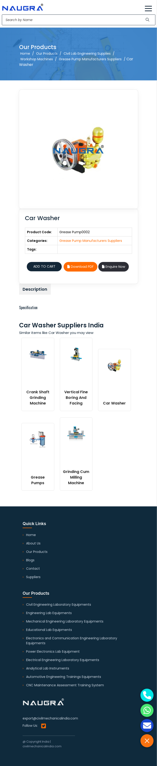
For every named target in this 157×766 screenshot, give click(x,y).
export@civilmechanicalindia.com (50, 718)
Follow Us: (34, 726)
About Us (33, 543)
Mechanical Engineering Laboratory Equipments (64, 621)
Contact (33, 568)
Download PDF (80, 266)
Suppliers (33, 577)
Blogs (30, 560)
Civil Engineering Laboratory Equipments (58, 604)
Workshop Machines (36, 59)
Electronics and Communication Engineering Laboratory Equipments (71, 640)
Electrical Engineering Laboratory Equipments (62, 660)
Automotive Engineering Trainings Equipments (63, 676)
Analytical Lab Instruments (47, 668)
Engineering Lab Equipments (49, 613)
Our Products (47, 53)
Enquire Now (113, 266)
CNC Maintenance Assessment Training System (65, 685)
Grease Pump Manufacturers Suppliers (90, 59)
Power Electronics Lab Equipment (53, 651)
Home (25, 53)
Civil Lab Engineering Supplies (87, 53)
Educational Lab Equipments (49, 629)
